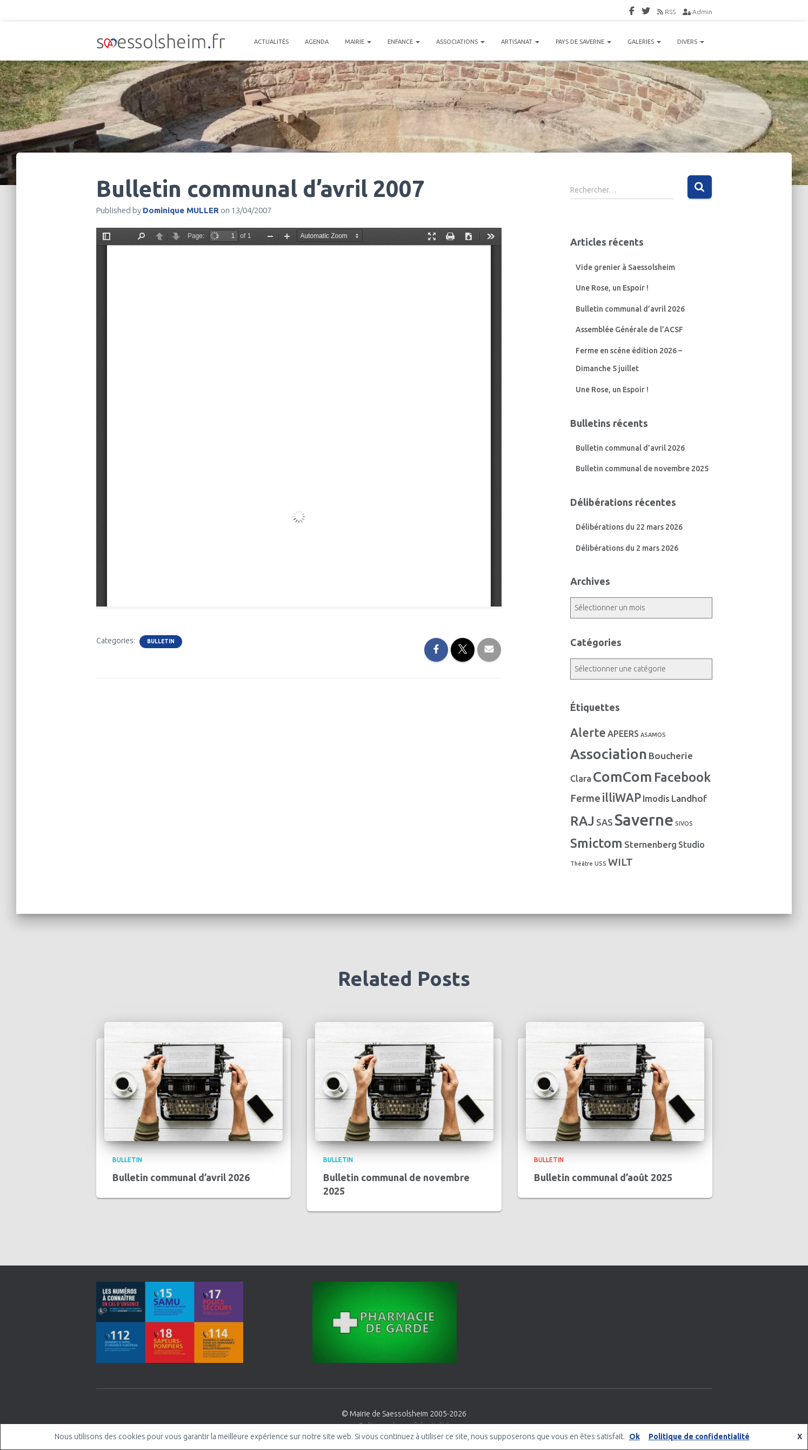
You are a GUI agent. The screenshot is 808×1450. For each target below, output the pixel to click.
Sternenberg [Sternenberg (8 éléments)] (650, 844)
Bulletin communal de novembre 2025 (642, 468)
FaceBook (632, 12)
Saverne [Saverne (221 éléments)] (644, 820)
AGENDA (317, 41)
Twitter (646, 12)
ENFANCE (404, 41)
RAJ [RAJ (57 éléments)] (582, 821)
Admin (697, 11)
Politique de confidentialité (699, 1436)
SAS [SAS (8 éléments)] (604, 822)
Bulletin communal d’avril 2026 (630, 309)
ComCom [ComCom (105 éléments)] (622, 776)
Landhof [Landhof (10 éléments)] (689, 798)
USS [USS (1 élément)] (600, 863)
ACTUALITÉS (271, 41)
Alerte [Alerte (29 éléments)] (588, 732)
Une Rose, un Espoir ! (612, 288)
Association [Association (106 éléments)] (608, 754)
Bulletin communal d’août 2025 (603, 1177)
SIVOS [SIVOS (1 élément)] (684, 823)
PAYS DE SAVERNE (583, 41)
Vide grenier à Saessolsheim (625, 267)
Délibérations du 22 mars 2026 (629, 527)
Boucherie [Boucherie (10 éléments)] (671, 755)
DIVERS (690, 41)
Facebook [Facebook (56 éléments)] (682, 777)
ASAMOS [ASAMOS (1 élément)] (653, 734)
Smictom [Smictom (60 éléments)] (596, 843)
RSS (666, 11)
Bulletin (161, 641)
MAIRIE (358, 41)
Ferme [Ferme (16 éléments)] (585, 798)
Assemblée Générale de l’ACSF (629, 329)
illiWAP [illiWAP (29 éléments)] (621, 797)
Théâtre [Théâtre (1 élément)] (581, 863)
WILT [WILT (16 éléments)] (620, 862)
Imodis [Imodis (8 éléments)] (656, 798)
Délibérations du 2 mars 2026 (627, 548)
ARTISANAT (520, 41)
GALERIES (644, 41)
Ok (634, 1436)
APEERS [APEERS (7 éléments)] (623, 734)
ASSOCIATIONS (460, 41)
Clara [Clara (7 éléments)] (580, 778)
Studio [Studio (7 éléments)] (691, 844)
